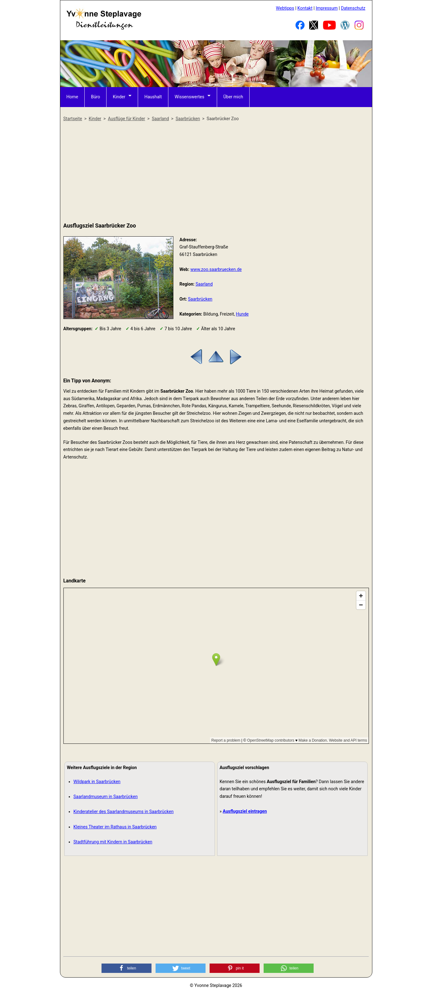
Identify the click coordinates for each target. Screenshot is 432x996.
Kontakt (304, 8)
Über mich (233, 96)
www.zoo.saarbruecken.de (215, 269)
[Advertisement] (216, 172)
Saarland (204, 284)
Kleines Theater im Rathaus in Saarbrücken (114, 826)
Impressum (327, 8)
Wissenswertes (189, 96)
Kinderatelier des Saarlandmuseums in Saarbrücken (123, 811)
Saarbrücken (200, 299)
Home (72, 96)
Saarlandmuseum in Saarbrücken (105, 796)
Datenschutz (353, 8)
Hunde (242, 314)
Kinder (119, 96)
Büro (95, 96)
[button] (126, 968)
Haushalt (153, 96)
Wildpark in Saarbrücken (97, 781)
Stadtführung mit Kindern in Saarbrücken (112, 841)
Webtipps (285, 8)
